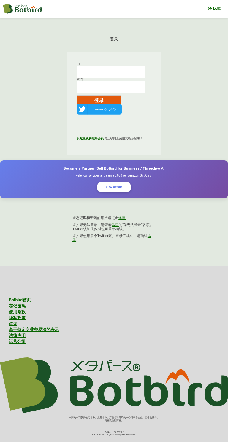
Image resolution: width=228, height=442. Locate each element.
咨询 (13, 323)
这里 (122, 218)
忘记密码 (17, 305)
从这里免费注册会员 (90, 138)
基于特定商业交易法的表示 (34, 329)
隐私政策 (17, 317)
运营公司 (17, 341)
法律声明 (17, 335)
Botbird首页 (20, 300)
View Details (114, 187)
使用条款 (17, 311)
